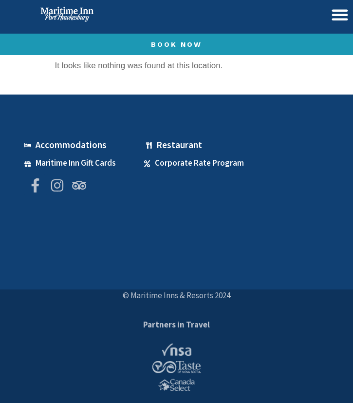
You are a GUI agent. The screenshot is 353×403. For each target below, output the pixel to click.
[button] (340, 14)
